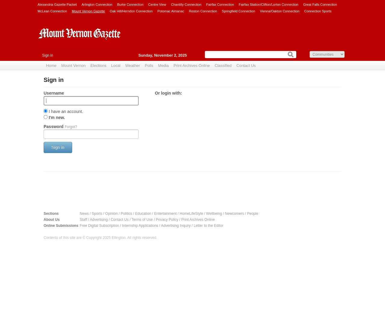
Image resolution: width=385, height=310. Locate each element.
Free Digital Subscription (99, 226)
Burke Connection (130, 4)
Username (54, 93)
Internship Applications (140, 226)
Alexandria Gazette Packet (57, 4)
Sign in (47, 55)
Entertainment (165, 213)
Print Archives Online (192, 65)
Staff (83, 220)
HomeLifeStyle (191, 213)
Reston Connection (203, 11)
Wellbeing (214, 213)
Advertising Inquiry (176, 226)
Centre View (157, 4)
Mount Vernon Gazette (88, 11)
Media (163, 65)
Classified (223, 65)
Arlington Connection (97, 4)
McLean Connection (52, 11)
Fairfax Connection (220, 4)
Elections (98, 65)
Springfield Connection (238, 11)
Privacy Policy (167, 220)
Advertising (99, 220)
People (252, 213)
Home (51, 65)
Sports (97, 213)
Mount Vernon (73, 65)
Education (143, 213)
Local (115, 65)
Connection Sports (318, 11)
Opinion (111, 213)
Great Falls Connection (320, 4)
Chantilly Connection (186, 4)
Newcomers (234, 213)
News (84, 213)
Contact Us (246, 65)
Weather (132, 65)
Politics (126, 213)
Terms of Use (142, 220)
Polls (149, 65)
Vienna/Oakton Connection (279, 11)
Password (60, 126)
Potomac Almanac (170, 11)
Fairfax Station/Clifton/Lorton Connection (268, 4)
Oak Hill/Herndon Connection (131, 11)
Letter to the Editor (208, 226)
